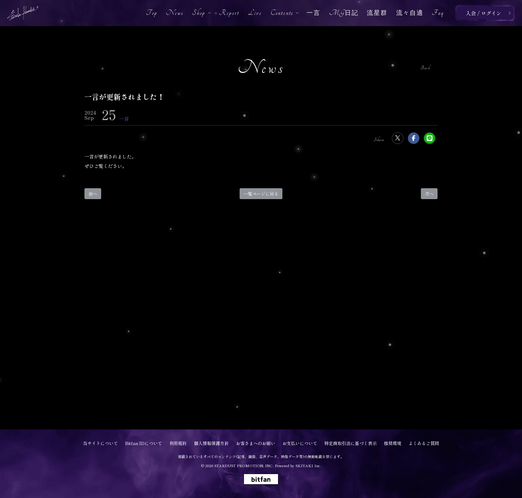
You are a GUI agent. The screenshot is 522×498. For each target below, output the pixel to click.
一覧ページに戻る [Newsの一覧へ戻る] (261, 193)
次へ (429, 193)
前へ (92, 193)
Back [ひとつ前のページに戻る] (425, 68)
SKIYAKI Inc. (308, 465)
